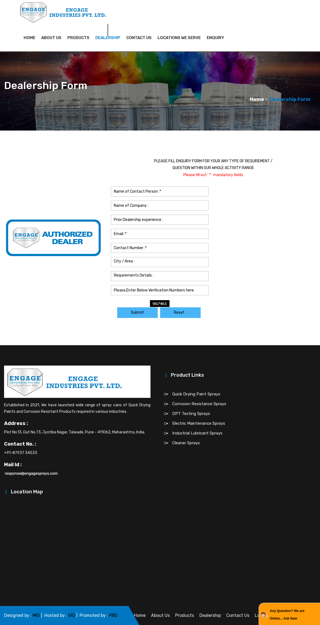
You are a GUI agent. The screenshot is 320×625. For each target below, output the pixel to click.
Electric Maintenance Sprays (198, 423)
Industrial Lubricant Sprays (197, 433)
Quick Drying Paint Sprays (196, 394)
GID (71, 615)
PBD (113, 615)
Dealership (107, 37)
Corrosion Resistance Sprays (199, 403)
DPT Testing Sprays (191, 413)
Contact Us (139, 37)
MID (36, 615)
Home (29, 37)
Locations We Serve (179, 37)
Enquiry (215, 37)
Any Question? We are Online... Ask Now (287, 614)
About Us (51, 37)
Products (78, 37)
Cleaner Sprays (186, 442)
